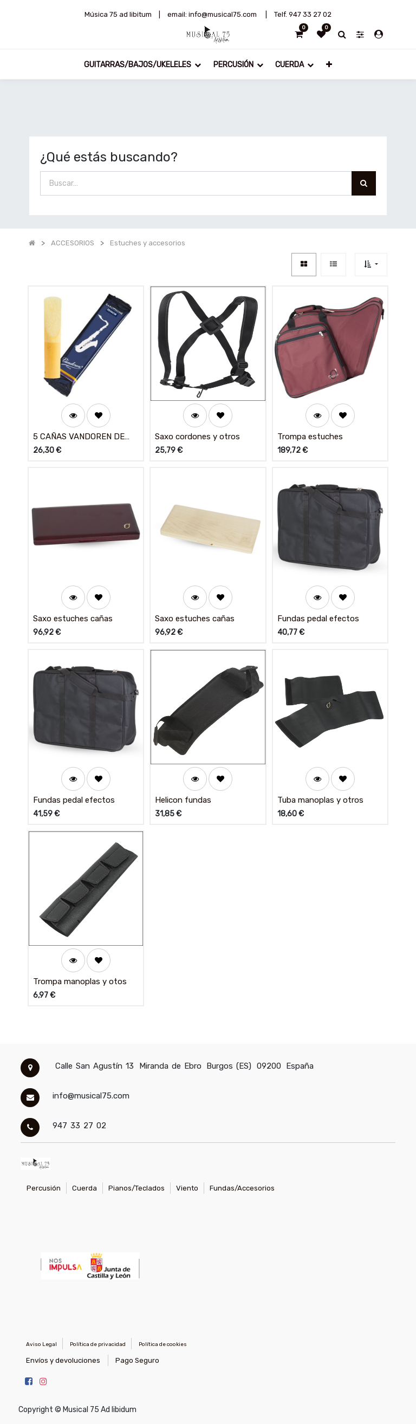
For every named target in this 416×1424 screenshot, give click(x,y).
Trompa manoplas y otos (80, 981)
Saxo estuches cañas (73, 618)
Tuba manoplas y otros (320, 800)
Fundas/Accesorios (242, 1188)
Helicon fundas (183, 800)
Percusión (44, 1188)
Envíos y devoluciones (63, 1360)
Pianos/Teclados (136, 1188)
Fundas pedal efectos (318, 618)
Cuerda (84, 1188)
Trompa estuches (310, 436)
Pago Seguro (137, 1360)
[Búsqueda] (364, 183)
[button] (328, 64)
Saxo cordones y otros (197, 436)
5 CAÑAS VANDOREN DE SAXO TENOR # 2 (79, 437)
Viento (187, 1188)
